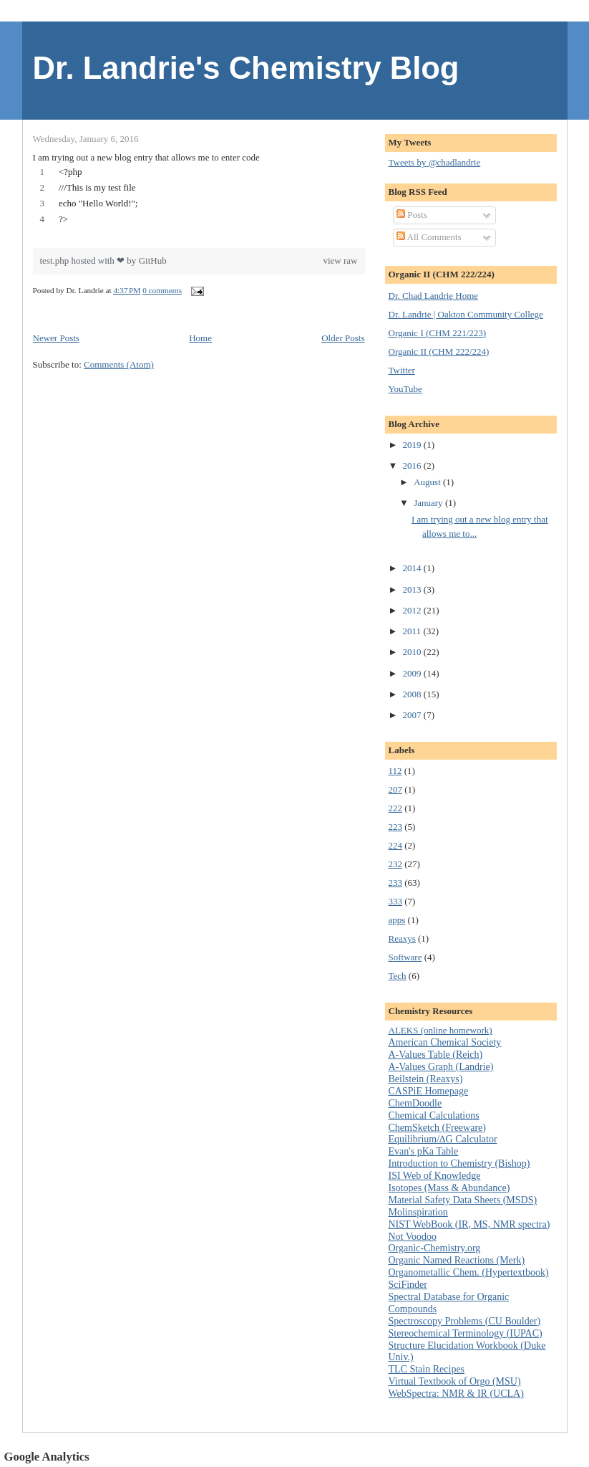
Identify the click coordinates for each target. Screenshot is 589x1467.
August (428, 482)
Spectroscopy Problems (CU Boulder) (465, 1321)
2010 (413, 651)
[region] (199, 199)
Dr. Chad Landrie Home (434, 295)
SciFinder (408, 1284)
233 (396, 882)
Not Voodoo (413, 1236)
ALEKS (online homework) (440, 1030)
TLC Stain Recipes (427, 1369)
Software (405, 957)
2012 (413, 610)
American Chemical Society (445, 1042)
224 (396, 845)
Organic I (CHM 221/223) (438, 333)
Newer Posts (56, 338)
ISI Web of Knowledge (435, 1175)
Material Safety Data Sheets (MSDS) (463, 1200)
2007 (413, 714)
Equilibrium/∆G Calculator (443, 1139)
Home (200, 338)
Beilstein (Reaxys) (426, 1079)
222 (396, 808)
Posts (411, 214)
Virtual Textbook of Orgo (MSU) (455, 1381)
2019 (413, 444)
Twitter (402, 370)
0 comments (162, 290)
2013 (413, 589)
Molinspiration (418, 1212)
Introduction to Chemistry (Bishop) (459, 1163)
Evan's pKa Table (424, 1151)
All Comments (429, 236)
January (429, 502)
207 (396, 789)
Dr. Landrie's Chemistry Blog (246, 68)
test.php (56, 260)
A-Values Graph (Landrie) (441, 1066)
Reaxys (402, 938)
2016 (413, 465)
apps (397, 919)
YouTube (405, 388)
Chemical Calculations (434, 1115)
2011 (413, 631)
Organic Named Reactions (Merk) (457, 1260)
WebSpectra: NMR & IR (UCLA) (456, 1393)
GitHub (153, 260)
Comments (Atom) (119, 364)
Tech (398, 975)
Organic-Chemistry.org (435, 1248)
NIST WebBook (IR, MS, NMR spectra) (469, 1224)
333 (396, 901)
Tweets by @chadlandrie (435, 162)
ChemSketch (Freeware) (437, 1127)
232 (396, 864)
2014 (413, 568)
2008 (413, 694)
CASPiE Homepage (429, 1091)
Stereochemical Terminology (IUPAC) (465, 1333)
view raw (340, 260)
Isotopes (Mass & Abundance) (449, 1187)
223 (396, 826)
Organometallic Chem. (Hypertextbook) (469, 1272)
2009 (413, 673)
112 (395, 770)
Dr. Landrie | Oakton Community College (466, 314)
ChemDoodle (415, 1103)
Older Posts (342, 338)
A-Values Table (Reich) (436, 1054)
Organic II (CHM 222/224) (439, 351)
